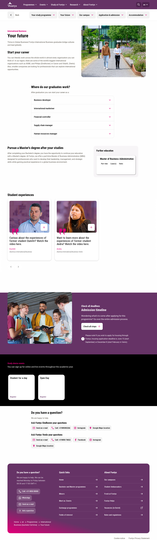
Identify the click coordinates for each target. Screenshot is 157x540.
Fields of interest (78, 514)
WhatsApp (24, 498)
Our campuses (123, 479)
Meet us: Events (78, 500)
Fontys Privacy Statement (139, 538)
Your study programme (41, 15)
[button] (138, 4)
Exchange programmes (78, 507)
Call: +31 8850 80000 (28, 491)
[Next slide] (18, 266)
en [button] (145, 4)
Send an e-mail (40, 428)
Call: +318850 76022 (61, 439)
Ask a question (26, 510)
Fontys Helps (123, 500)
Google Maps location (99, 428)
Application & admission (109, 15)
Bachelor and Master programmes (78, 486)
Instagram (79, 428)
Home (78, 479)
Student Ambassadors (123, 486)
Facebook (80, 439)
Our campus (84, 15)
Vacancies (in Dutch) (123, 507)
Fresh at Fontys (123, 493)
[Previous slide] (10, 266)
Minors (78, 493)
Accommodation (136, 15)
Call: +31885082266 (60, 428)
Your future (65, 15)
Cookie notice (119, 538)
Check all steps (92, 326)
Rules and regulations (123, 514)
